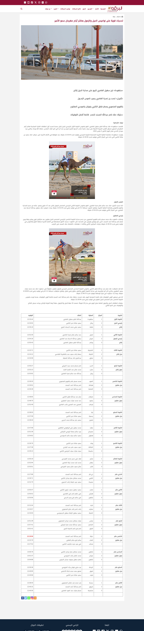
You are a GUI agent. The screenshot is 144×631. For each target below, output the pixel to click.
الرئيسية (103, 9)
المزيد (56, 9)
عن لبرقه (48, 9)
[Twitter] (25, 598)
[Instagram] (32, 598)
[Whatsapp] (28, 598)
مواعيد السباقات (65, 9)
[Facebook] (22, 598)
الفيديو (90, 9)
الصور (84, 9)
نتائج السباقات (76, 9)
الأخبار (97, 9)
